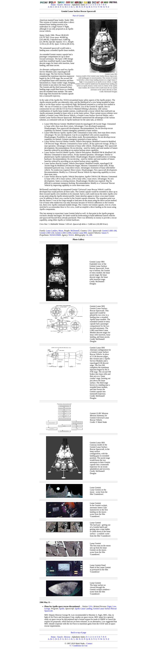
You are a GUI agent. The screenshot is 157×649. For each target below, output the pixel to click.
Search (60, 5)
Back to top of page (78, 632)
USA (90, 231)
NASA (71, 235)
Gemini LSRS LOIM (63, 233)
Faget (109, 606)
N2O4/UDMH (55, 235)
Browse (67, 5)
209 (90, 235)
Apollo (61, 609)
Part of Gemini (78, 16)
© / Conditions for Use (78, 646)
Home (53, 5)
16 (87, 235)
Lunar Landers (51, 231)
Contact (89, 643)
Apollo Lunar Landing (83, 609)
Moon (60, 231)
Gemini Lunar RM (79, 233)
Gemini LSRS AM (109, 231)
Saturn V (105, 233)
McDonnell (75, 231)
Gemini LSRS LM (47, 233)
